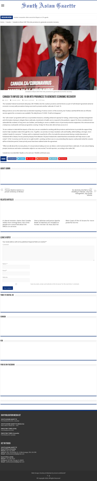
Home (2, 22)
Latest (18, 100)
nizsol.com (57, 473)
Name (5, 264)
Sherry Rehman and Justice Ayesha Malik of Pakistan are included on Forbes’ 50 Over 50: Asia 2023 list (47, 223)
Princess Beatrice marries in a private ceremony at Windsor (16, 190)
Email (5, 270)
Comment (6, 244)
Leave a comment (29, 100)
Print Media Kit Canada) (8, 435)
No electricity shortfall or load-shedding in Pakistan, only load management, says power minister (81, 192)
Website (5, 277)
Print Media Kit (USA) (7, 430)
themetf (63, 473)
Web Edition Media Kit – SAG (9, 425)
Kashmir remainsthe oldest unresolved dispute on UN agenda (31, 17)
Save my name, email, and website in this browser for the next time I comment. (54, 284)
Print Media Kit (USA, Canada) (10, 421)
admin (6, 100)
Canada (8, 22)
